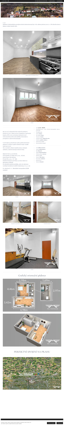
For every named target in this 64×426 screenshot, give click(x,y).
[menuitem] (33, 5)
